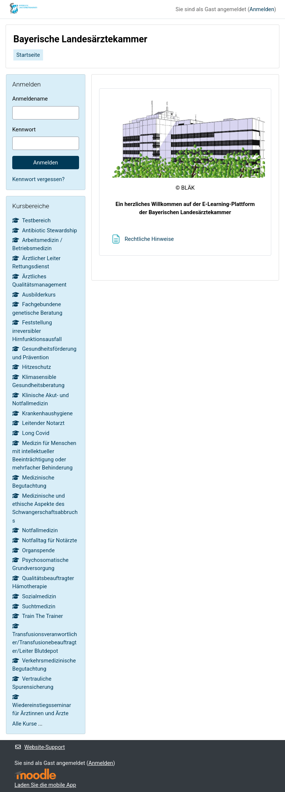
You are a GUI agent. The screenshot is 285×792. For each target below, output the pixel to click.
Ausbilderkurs (34, 294)
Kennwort (24, 129)
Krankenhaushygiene (42, 413)
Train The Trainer (37, 616)
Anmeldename (30, 98)
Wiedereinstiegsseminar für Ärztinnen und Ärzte (41, 705)
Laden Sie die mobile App (45, 785)
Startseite (28, 55)
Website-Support (39, 747)
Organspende (33, 550)
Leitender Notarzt (38, 423)
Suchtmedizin (33, 606)
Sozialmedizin (34, 596)
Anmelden (261, 9)
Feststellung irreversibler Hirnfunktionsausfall (37, 330)
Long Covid (30, 433)
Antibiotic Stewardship (44, 230)
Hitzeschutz (31, 367)
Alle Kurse (24, 723)
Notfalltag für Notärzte (44, 540)
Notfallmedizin (35, 530)
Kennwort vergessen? (38, 179)
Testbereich (31, 220)
